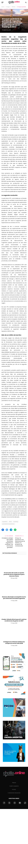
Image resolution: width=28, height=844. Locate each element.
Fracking (16, 521)
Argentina (4, 521)
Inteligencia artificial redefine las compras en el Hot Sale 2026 (14, 642)
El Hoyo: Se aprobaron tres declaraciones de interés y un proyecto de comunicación (20, 542)
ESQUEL (14, 789)
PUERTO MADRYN (14, 786)
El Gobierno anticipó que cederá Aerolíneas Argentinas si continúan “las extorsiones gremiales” (7, 542)
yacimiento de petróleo (8, 524)
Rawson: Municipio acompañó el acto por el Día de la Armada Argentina (14, 597)
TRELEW (14, 782)
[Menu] (2, 2)
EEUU (10, 521)
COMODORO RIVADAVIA (14, 793)
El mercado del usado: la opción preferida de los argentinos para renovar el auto (14, 574)
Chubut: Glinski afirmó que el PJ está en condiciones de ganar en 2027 (14, 620)
